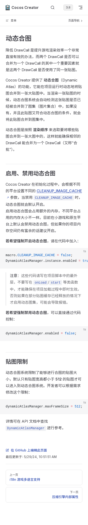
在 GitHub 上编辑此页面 (26, 450)
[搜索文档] (52, 7)
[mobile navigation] (80, 7)
